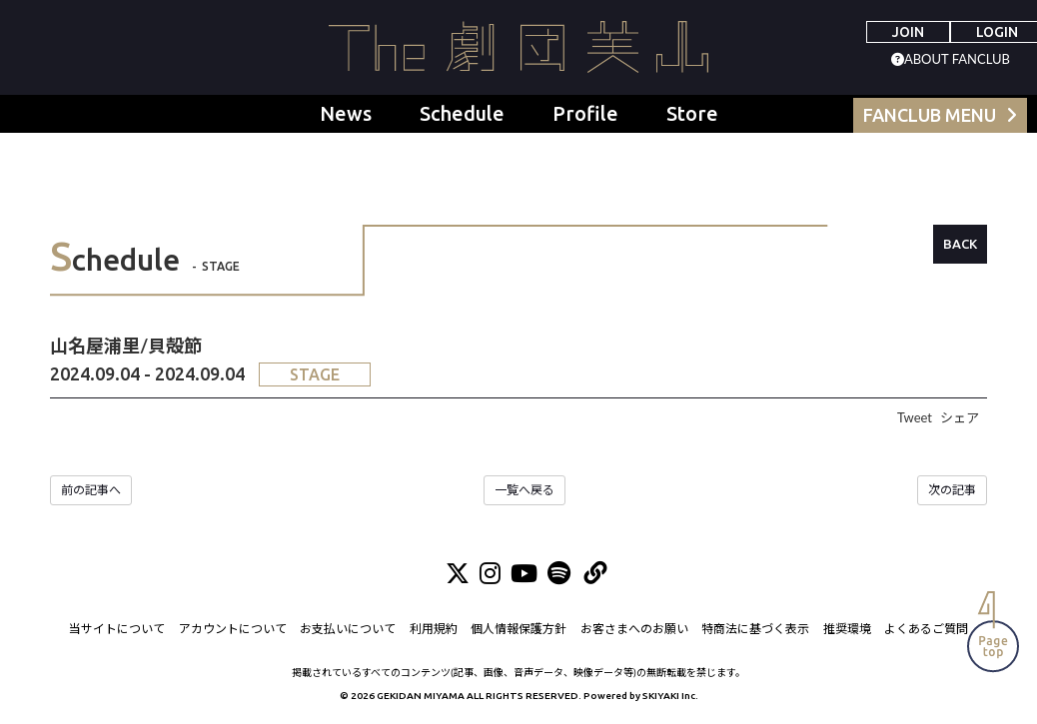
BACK (960, 244)
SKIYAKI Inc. (670, 696)
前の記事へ (91, 489)
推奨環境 (847, 629)
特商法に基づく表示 (755, 629)
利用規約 (434, 629)
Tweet (914, 417)
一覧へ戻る (524, 489)
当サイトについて (117, 629)
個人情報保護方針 (518, 629)
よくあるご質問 (926, 629)
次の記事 (952, 489)
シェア (959, 417)
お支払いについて (348, 629)
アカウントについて (233, 629)
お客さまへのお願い (634, 629)
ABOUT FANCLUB (957, 59)
